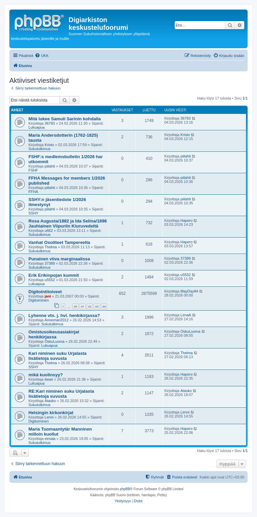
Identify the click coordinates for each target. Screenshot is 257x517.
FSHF (33, 170)
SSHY (33, 213)
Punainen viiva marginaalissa (59, 258)
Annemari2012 (57, 320)
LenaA (185, 315)
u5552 (50, 280)
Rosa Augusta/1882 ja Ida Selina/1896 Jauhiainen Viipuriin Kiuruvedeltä (67, 223)
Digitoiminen (38, 300)
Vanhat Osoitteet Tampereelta (59, 242)
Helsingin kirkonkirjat (50, 412)
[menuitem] (42, 56)
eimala (50, 439)
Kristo (49, 145)
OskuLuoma (54, 341)
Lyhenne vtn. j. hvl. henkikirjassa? (64, 315)
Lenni (49, 417)
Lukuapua (36, 127)
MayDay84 (189, 291)
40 (75, 306)
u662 (49, 231)
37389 (50, 263)
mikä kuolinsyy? (45, 374)
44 (104, 306)
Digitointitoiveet (45, 291)
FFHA (33, 192)
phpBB (125, 489)
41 (82, 306)
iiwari (49, 379)
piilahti (50, 166)
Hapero (186, 220)
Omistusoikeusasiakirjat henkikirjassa (53, 334)
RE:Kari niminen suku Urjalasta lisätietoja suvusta (61, 394)
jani (48, 296)
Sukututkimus (39, 149)
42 (89, 306)
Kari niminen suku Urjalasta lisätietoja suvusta (57, 356)
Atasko (50, 401)
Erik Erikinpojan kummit (53, 275)
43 (96, 306)
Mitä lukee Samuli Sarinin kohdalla (64, 118)
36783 (50, 123)
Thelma (51, 247)
